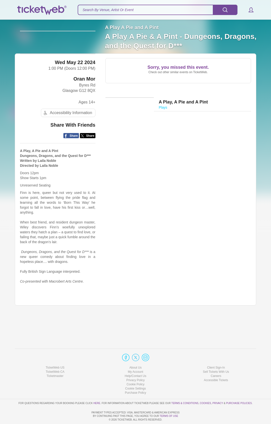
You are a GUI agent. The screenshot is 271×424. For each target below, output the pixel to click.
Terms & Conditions (185, 389)
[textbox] (157, 10)
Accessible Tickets (216, 366)
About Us (135, 353)
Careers (216, 362)
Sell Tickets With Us (216, 357)
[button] (248, 10)
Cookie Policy (135, 370)
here (96, 389)
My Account (135, 357)
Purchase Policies (239, 389)
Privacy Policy (135, 366)
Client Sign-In (216, 353)
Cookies (205, 389)
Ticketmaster (55, 362)
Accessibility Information (67, 140)
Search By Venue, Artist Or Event (108, 10)
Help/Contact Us (135, 362)
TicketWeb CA (55, 357)
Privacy (218, 389)
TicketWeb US (55, 353)
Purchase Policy (135, 378)
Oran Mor (84, 106)
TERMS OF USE (169, 416)
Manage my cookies (135, 374)
